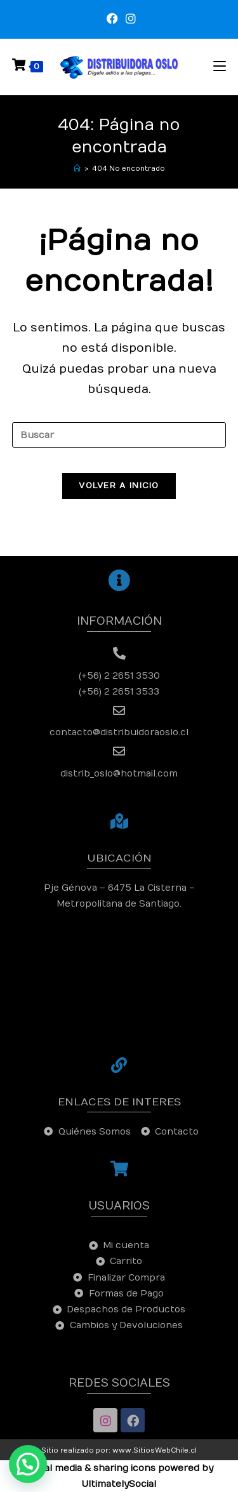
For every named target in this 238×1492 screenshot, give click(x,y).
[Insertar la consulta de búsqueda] (119, 435)
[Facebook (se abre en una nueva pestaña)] (112, 19)
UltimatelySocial (119, 1484)
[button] (28, 1464)
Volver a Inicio (119, 486)
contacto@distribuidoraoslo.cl (119, 732)
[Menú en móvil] (219, 66)
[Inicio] (77, 168)
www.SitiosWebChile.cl (154, 1450)
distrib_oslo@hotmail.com (119, 773)
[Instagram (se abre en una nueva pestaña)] (129, 19)
